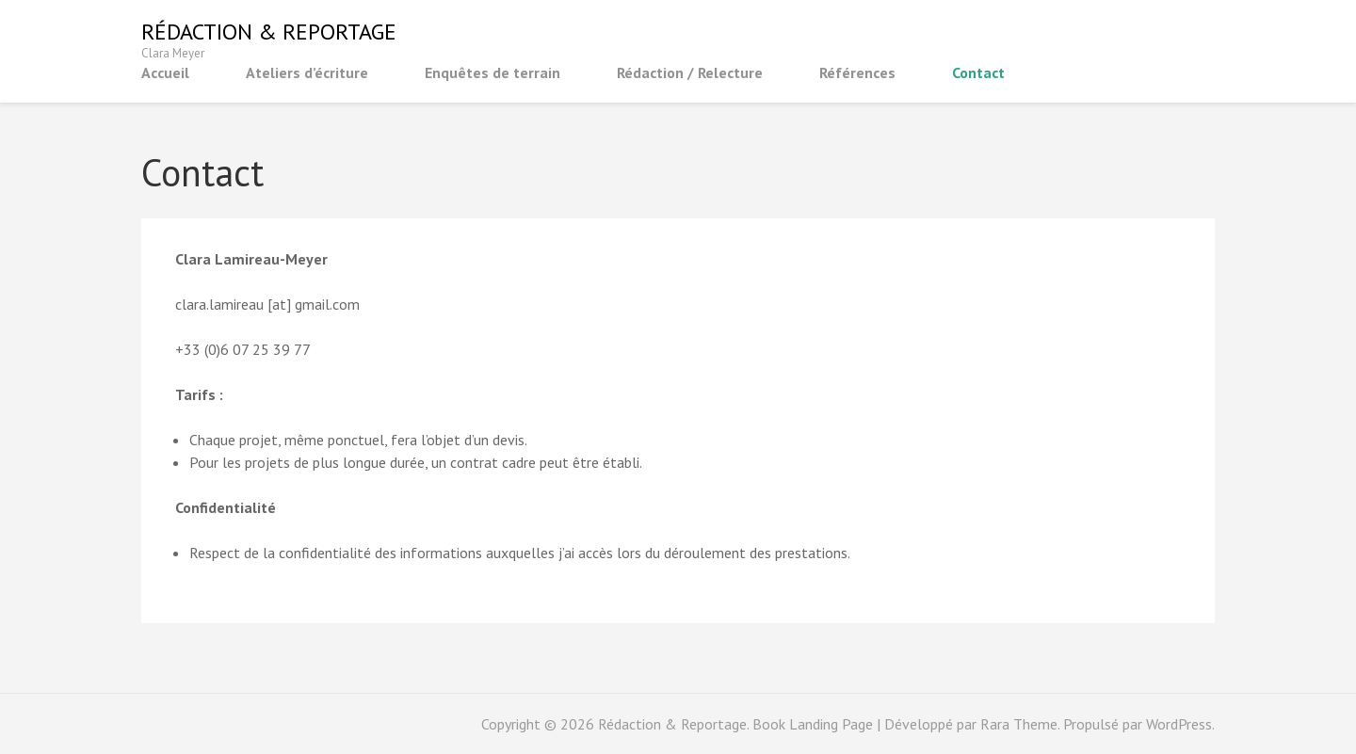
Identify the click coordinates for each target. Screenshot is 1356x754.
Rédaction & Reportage (268, 31)
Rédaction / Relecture (690, 72)
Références (857, 72)
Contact (978, 72)
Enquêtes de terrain (492, 72)
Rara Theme (1018, 723)
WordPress (1179, 723)
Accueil (165, 72)
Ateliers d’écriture (307, 72)
